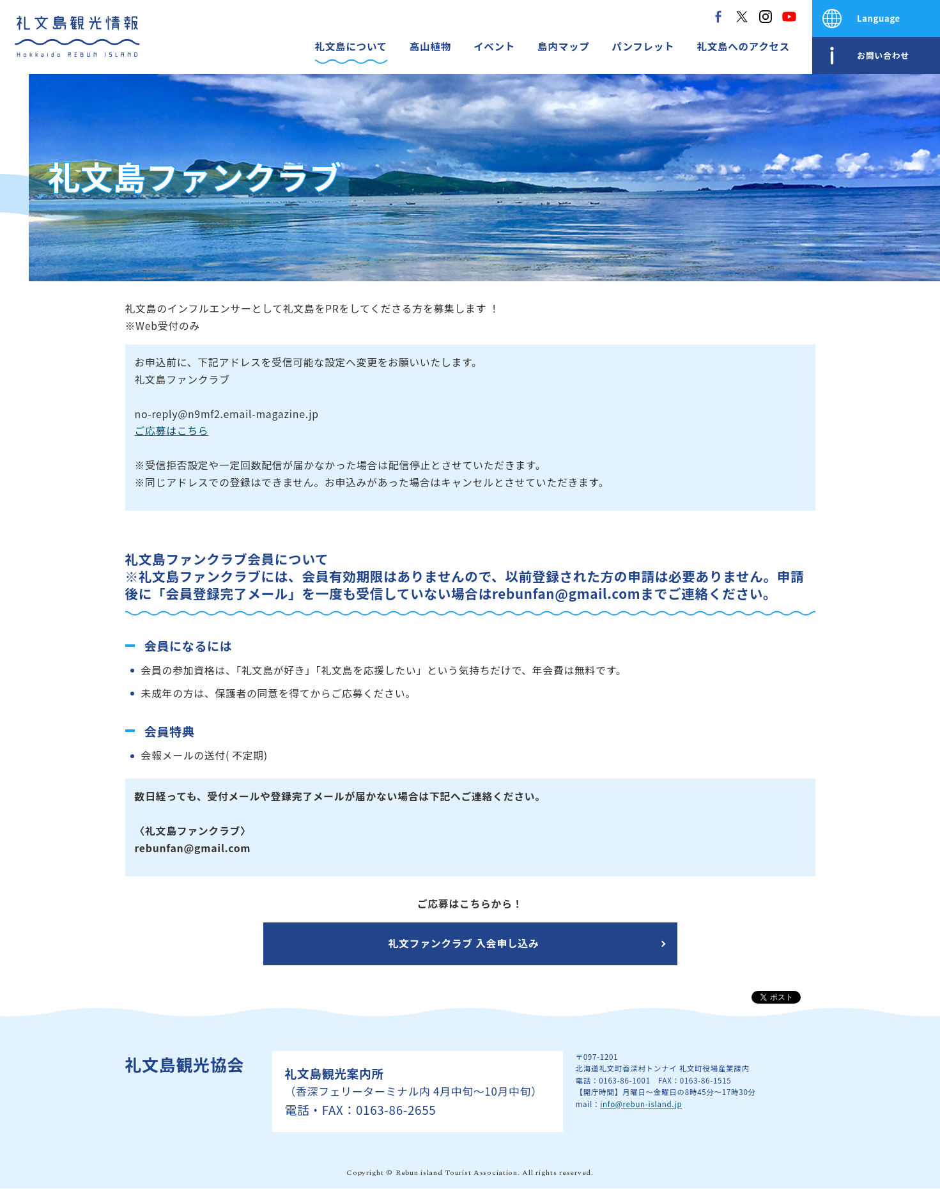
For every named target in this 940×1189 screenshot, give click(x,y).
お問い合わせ (883, 55)
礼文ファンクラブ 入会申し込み (464, 943)
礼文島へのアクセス (743, 46)
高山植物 (430, 46)
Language (878, 18)
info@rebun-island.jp (641, 1104)
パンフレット (643, 46)
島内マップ (563, 46)
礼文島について (351, 46)
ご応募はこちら (172, 430)
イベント (494, 46)
